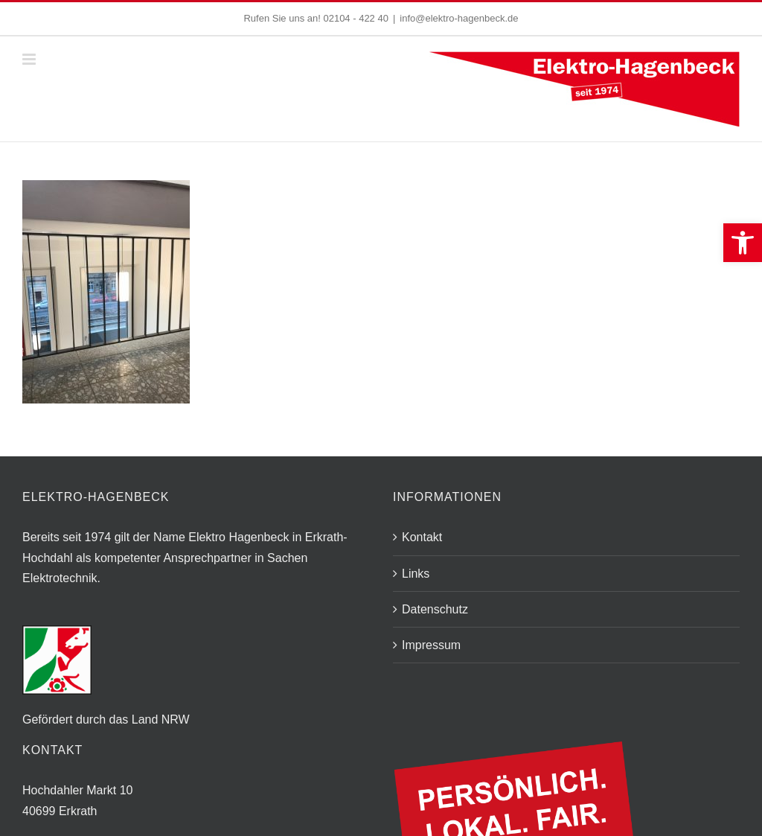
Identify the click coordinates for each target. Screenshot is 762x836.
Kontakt (422, 537)
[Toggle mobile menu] (30, 59)
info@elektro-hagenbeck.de (459, 18)
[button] (742, 242)
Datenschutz (435, 609)
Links (415, 573)
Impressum (431, 645)
